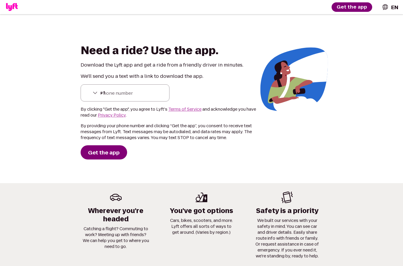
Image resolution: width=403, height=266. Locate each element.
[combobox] (390, 7)
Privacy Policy (112, 115)
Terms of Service (185, 109)
